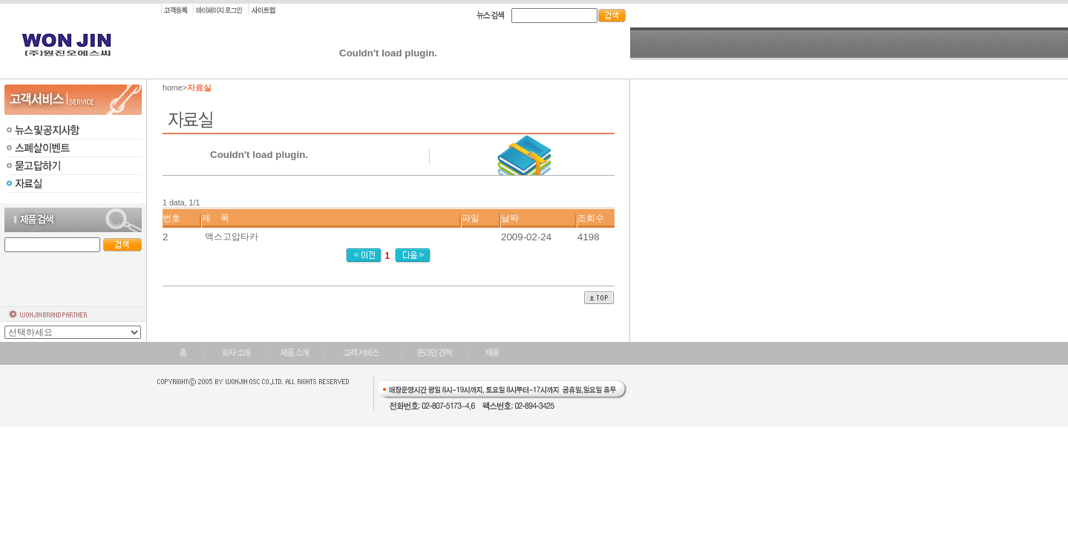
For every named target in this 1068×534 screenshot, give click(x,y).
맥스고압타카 (231, 236)
